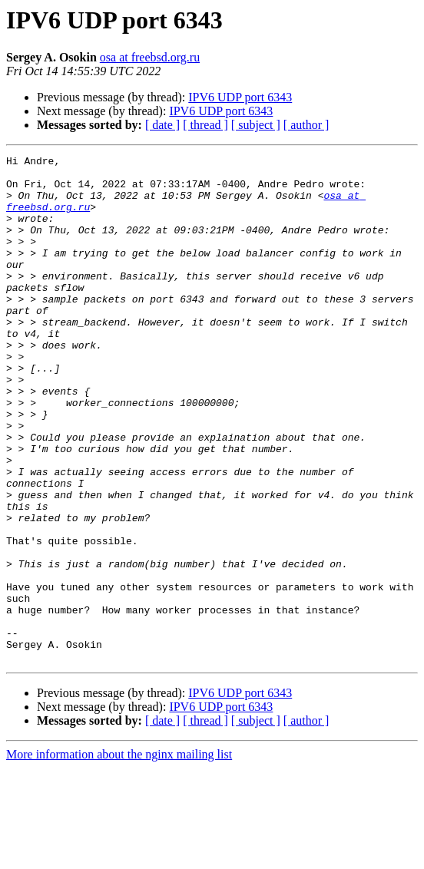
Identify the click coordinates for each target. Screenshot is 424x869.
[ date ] (162, 124)
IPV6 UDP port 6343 (240, 97)
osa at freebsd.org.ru (150, 57)
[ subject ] (255, 124)
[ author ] (306, 124)
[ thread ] (205, 124)
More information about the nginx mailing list (119, 855)
